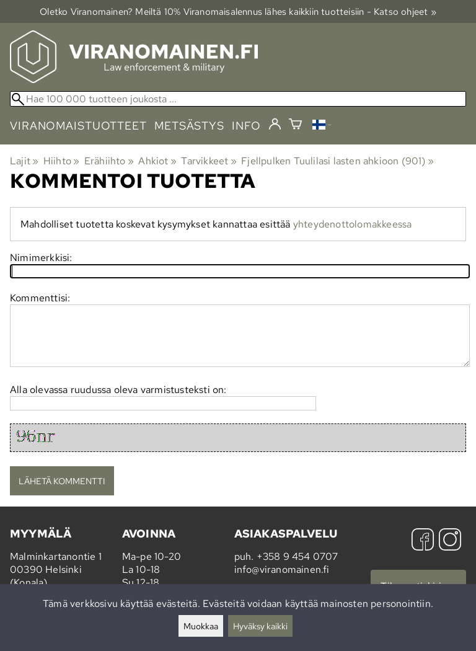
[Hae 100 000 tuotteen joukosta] (238, 99)
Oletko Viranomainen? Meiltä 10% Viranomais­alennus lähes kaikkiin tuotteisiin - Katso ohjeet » (238, 11)
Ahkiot (157, 160)
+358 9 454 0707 (297, 556)
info (246, 125)
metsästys (189, 125)
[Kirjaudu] (274, 125)
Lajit (24, 160)
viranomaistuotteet (78, 125)
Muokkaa (200, 626)
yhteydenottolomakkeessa (352, 224)
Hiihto (61, 160)
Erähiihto (109, 160)
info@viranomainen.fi (282, 569)
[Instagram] (450, 541)
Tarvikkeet (208, 160)
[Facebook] (423, 541)
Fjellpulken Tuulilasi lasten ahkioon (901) (337, 160)
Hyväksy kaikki (260, 626)
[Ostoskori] (295, 125)
